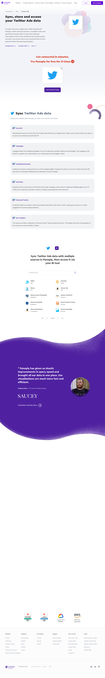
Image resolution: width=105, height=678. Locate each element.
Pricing (63, 3)
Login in (39, 644)
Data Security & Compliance (13, 653)
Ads (17, 11)
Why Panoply (49, 3)
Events (70, 650)
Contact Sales (72, 641)
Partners (23, 647)
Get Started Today (52, 90)
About (22, 644)
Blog (76, 3)
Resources (69, 3)
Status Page (55, 644)
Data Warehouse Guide (90, 638)
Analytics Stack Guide (90, 641)
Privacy (45, 666)
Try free (39, 638)
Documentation (56, 638)
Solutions (18, 3)
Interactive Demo (73, 644)
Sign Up (39, 641)
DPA (50, 666)
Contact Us (71, 653)
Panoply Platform (28, 3)
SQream (23, 641)
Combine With (22, 46)
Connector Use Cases (11, 650)
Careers (23, 650)
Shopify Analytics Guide (90, 644)
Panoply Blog (87, 650)
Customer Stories (39, 3)
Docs (33, 46)
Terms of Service (36, 666)
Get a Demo (72, 638)
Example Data (9, 46)
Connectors (57, 3)
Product (7, 638)
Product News (72, 647)
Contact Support (57, 641)
